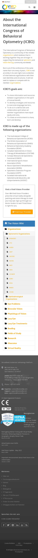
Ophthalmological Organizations (14, 297)
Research (12, 338)
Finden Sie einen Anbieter (11, 502)
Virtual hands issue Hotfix (10, 443)
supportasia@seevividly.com (18, 393)
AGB (19, 543)
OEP (10, 252)
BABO (11, 287)
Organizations (14, 229)
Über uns (6, 476)
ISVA (10, 283)
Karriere (5, 482)
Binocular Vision (15, 308)
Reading (11, 328)
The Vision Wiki (14, 223)
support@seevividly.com (19, 391)
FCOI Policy (19, 545)
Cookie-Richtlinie (10, 543)
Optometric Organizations (19, 234)
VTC (10, 243)
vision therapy (8, 62)
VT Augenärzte (7, 492)
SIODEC (12, 256)
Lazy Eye (12, 318)
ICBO (28, 70)
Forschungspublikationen (11, 479)
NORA (11, 261)
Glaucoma (12, 343)
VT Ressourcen (8, 498)
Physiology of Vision (17, 313)
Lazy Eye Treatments (17, 323)
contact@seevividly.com (19, 389)
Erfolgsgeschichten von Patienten (13, 505)
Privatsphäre (28, 543)
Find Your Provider (21, 212)
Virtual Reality (14, 348)
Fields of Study (14, 333)
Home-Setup (30, 2)
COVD (11, 292)
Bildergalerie (7, 489)
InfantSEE (12, 238)
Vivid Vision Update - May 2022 (12, 450)
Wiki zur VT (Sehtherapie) (11, 495)
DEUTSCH (6, 2)
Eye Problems (14, 304)
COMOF (12, 274)
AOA (10, 270)
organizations (8, 55)
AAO (10, 265)
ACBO (11, 247)
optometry (27, 60)
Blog (4, 486)
